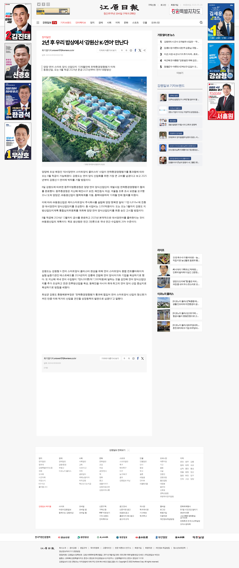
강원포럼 (163, 477)
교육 (81, 464)
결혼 (141, 474)
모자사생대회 (185, 524)
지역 (117, 22)
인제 (182, 479)
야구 (121, 471)
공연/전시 (103, 471)
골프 (121, 477)
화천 (187, 475)
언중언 (162, 474)
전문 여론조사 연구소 (123, 548)
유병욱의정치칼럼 (167, 496)
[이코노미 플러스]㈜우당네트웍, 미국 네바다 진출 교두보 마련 (199, 325)
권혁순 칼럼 (174, 95)
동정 (141, 467)
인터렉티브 (80, 22)
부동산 (61, 467)
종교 (101, 480)
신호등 (162, 490)
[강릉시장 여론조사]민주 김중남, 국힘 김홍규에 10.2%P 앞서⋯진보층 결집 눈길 (198, 47)
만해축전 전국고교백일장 (190, 521)
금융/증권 (62, 464)
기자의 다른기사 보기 (107, 50)
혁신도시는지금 (85, 483)
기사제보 (143, 512)
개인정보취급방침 (167, 519)
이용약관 (163, 516)
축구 (121, 464)
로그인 (163, 4)
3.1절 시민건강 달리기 (189, 509)
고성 (187, 479)
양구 (192, 475)
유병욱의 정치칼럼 (176, 133)
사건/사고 (83, 467)
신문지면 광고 (125, 509)
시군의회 (42, 477)
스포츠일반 (124, 461)
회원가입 (174, 4)
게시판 (142, 506)
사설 (161, 471)
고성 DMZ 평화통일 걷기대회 (187, 517)
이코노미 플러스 (175, 108)
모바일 (81, 506)
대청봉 (162, 483)
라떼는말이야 (84, 477)
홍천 (187, 468)
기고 (161, 464)
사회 (109, 22)
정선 (192, 472)
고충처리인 (107, 548)
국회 (40, 471)
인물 (145, 22)
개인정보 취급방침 (163, 548)
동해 (182, 465)
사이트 (61, 506)
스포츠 (135, 22)
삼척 (182, 468)
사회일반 (82, 461)
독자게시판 (144, 509)
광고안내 (123, 506)
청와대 (41, 464)
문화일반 (102, 461)
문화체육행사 (185, 506)
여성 (101, 467)
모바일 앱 (83, 509)
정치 (92, 22)
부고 (141, 471)
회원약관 (148, 548)
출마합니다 (43, 487)
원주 (187, 461)
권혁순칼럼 (164, 493)
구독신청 (152, 4)
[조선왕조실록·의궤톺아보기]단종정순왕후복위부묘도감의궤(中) (193, 149)
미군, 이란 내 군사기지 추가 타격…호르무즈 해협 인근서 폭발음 (191, 54)
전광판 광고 (124, 512)
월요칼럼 (173, 121)
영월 (182, 472)
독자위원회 (94, 548)
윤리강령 (73, 548)
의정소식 (42, 480)
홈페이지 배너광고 (127, 516)
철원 (182, 475)
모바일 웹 (83, 512)
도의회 (41, 474)
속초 (192, 465)
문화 (126, 22)
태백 (187, 465)
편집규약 (83, 548)
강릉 (192, 461)
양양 (192, 479)
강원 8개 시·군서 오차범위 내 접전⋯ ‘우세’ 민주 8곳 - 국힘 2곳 (190, 41)
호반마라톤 (184, 512)
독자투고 (143, 516)
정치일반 (42, 461)
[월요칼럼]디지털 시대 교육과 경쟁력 (183, 124)
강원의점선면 (104, 487)
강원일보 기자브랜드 (170, 85)
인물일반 (143, 461)
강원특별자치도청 (45, 467)
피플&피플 (144, 483)
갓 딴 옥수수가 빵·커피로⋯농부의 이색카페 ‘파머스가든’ (197, 257)
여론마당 (163, 461)
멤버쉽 (162, 506)
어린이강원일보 (65, 509)
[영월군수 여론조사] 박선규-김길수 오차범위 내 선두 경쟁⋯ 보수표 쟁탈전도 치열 (199, 66)
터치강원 (82, 480)
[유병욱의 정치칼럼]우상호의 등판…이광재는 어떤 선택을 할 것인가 (194, 137)
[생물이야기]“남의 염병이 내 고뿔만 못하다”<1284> (188, 162)
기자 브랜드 (65, 22)
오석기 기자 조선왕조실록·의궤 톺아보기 (183, 146)
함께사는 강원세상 (66, 512)
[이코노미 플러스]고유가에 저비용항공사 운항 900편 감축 (197, 313)
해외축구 (123, 467)
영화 (101, 477)
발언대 (162, 487)
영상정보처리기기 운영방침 (69, 551)
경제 (101, 22)
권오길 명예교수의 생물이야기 (180, 158)
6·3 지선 (42, 483)
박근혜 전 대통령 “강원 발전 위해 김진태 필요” (183, 60)
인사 (141, 464)
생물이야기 (103, 483)
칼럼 (161, 467)
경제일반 (62, 461)
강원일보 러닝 (125, 480)
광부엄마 (82, 474)
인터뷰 (142, 480)
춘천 (182, 461)
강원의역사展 (104, 490)
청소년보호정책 (179, 548)
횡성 (192, 468)
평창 (187, 472)
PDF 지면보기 (104, 512)
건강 (101, 464)
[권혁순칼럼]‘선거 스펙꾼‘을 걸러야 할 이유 (185, 99)
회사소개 (62, 548)
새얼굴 (142, 477)
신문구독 (102, 506)
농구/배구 (123, 474)
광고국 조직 (124, 519)
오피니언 (155, 22)
